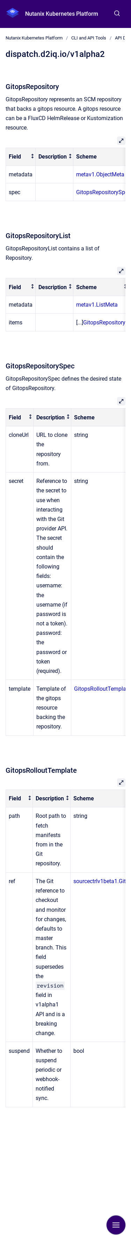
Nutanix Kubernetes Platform (61, 13)
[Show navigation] (116, 1225)
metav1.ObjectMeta (100, 174)
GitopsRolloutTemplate (102, 688)
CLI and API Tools (88, 38)
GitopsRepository (104, 322)
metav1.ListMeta (97, 304)
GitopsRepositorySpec (103, 192)
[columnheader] (21, 157)
